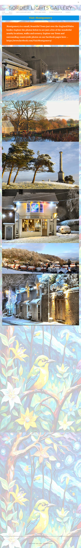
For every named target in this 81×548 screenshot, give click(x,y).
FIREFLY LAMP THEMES (40, 12)
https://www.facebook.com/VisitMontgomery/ (29, 40)
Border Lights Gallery (40, 8)
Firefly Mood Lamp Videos (23, 12)
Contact (68, 12)
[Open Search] (78, 2)
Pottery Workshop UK (55, 12)
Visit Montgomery (7, 13)
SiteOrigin (50, 543)
